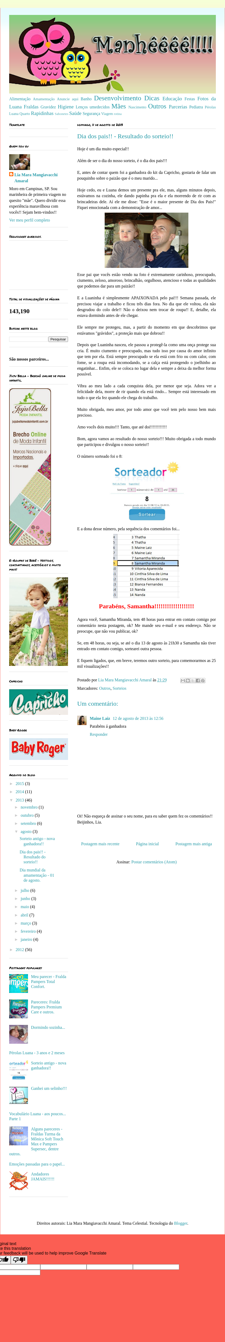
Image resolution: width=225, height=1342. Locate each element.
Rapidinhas (42, 113)
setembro (29, 823)
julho (25, 890)
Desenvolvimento (117, 98)
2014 (20, 791)
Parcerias (178, 106)
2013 (20, 800)
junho (26, 898)
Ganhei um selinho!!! (49, 1088)
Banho (86, 99)
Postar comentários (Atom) (154, 862)
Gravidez (48, 107)
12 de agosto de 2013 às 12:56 (138, 718)
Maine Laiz (100, 718)
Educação (172, 98)
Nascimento (137, 107)
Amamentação (44, 99)
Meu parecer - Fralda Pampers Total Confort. (48, 981)
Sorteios (119, 688)
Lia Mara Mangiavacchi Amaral (36, 178)
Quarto (25, 114)
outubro (28, 815)
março (26, 923)
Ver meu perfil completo (29, 220)
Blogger (180, 1223)
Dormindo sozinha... (48, 1027)
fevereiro (29, 931)
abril (25, 915)
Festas (189, 99)
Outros (157, 106)
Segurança (91, 113)
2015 (20, 783)
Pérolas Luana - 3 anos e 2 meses (37, 1053)
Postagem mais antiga (193, 844)
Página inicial (147, 844)
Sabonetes (61, 114)
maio (25, 906)
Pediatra (196, 107)
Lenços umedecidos (93, 107)
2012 (20, 949)
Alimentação (20, 99)
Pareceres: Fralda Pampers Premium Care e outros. (46, 1007)
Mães (118, 106)
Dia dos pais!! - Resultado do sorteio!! (33, 857)
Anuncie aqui (67, 99)
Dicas (151, 98)
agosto (27, 831)
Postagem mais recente (100, 844)
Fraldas (31, 106)
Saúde (75, 113)
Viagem (107, 114)
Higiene (66, 106)
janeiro (27, 939)
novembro (30, 807)
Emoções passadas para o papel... (37, 1164)
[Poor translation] (19, 1260)
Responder (99, 734)
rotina (118, 114)
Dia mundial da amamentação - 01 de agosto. (37, 875)
